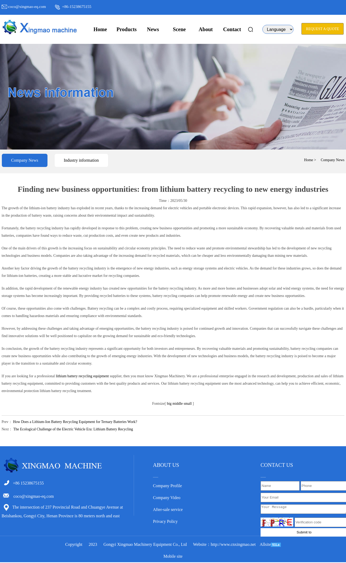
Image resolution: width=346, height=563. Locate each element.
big (169, 404)
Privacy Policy (165, 521)
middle (177, 404)
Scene (179, 29)
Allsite (265, 545)
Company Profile (167, 485)
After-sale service (168, 509)
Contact (232, 29)
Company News (24, 160)
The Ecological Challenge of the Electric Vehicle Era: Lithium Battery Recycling (73, 429)
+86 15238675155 (28, 483)
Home (100, 29)
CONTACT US (277, 465)
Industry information (81, 160)
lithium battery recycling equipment (82, 376)
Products (127, 29)
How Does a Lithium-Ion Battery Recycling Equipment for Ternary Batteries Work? (75, 422)
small (187, 404)
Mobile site (173, 557)
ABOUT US (166, 465)
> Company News (329, 160)
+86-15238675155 (76, 6)
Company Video (166, 497)
